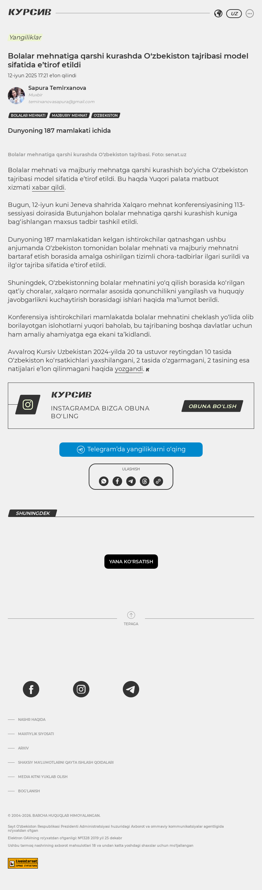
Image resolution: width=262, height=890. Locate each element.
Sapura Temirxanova (57, 88)
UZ (234, 14)
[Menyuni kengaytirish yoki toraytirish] (249, 13)
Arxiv (23, 748)
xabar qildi (48, 187)
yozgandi (129, 369)
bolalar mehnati (28, 115)
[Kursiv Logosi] (30, 12)
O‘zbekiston (106, 115)
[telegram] (131, 689)
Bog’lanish (29, 791)
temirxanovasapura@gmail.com (61, 101)
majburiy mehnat (69, 115)
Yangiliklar (25, 37)
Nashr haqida (31, 720)
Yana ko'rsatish (131, 562)
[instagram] (81, 689)
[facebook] (31, 689)
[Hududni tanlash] (218, 13)
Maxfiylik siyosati (36, 734)
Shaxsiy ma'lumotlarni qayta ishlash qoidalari (66, 763)
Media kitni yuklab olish (43, 777)
